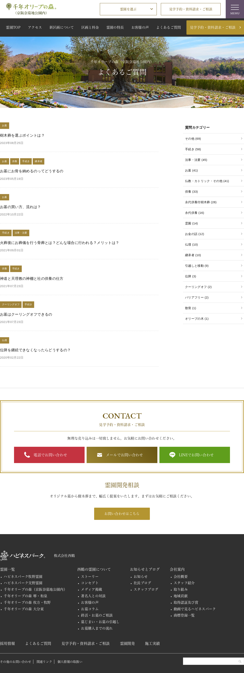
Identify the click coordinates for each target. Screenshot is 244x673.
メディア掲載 (91, 589)
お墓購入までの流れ (97, 628)
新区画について (61, 27)
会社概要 (181, 576)
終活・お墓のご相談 (97, 615)
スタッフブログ (146, 589)
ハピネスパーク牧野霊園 (23, 576)
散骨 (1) (190, 308)
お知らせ (141, 576)
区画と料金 (90, 27)
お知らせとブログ (145, 569)
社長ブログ (142, 583)
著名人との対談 (93, 596)
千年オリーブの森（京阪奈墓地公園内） (35, 589)
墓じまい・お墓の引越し (100, 622)
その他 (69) (193, 138)
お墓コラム (90, 609)
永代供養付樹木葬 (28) (201, 202)
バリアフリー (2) (197, 297)
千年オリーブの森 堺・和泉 (25, 596)
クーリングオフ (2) (198, 287)
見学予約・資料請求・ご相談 (190, 9)
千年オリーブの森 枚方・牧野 (27, 602)
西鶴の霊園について (94, 569)
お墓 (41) (191, 170)
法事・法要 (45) (196, 159)
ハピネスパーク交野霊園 (23, 583)
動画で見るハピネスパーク (195, 609)
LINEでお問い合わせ (196, 455)
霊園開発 (127, 643)
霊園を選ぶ (128, 9)
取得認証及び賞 (186, 602)
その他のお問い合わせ (15, 661)
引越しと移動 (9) (197, 265)
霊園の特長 (115, 27)
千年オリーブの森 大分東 (24, 609)
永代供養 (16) (194, 212)
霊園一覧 (7, 569)
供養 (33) (191, 191)
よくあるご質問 (168, 27)
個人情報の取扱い (70, 661)
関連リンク (44, 661)
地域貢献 (181, 596)
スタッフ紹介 (184, 583)
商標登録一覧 (184, 615)
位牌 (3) (190, 276)
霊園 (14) (191, 223)
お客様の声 (140, 27)
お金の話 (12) (194, 234)
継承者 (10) (193, 255)
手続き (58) (193, 149)
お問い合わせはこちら (121, 513)
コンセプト (90, 583)
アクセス (35, 27)
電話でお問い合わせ (50, 455)
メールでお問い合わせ (124, 455)
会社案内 (177, 569)
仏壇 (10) (191, 244)
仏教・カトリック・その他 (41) (207, 181)
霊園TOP (13, 27)
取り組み (181, 589)
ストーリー (90, 576)
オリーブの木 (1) (197, 318)
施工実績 (152, 643)
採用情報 (7, 643)
